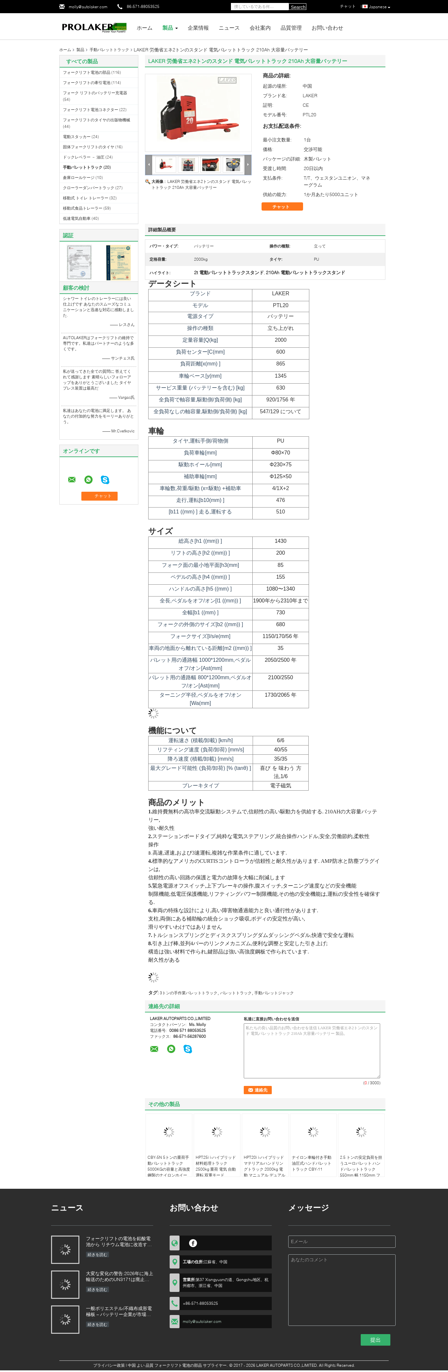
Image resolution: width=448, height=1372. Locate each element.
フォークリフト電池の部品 (86, 72)
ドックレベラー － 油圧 (83, 157)
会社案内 (260, 27)
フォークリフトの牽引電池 (86, 82)
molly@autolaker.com (88, 6)
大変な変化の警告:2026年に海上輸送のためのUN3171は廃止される (119, 1276)
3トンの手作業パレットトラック (188, 992)
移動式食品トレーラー (82, 208)
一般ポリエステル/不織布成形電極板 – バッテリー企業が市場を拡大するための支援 (119, 1311)
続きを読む (97, 1254)
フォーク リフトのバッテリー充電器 (95, 92)
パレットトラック (236, 992)
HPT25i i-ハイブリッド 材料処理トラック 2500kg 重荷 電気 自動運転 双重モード (216, 1166)
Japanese (379, 7)
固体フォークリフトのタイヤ (88, 146)
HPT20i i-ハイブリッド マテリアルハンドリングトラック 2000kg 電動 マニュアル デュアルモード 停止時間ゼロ (264, 1169)
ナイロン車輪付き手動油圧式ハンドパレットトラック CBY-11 (311, 1163)
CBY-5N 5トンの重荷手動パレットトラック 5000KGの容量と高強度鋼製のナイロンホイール (169, 1169)
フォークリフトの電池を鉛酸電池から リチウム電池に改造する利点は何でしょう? (119, 1242)
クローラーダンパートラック (88, 187)
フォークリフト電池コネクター (90, 109)
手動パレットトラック (109, 49)
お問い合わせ (327, 27)
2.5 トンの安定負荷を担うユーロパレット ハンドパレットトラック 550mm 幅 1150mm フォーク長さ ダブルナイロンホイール (361, 1172)
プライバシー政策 (109, 1365)
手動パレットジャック (274, 992)
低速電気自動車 (77, 218)
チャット (285, 206)
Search (298, 7)
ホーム (145, 27)
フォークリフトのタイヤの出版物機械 (96, 119)
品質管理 (291, 27)
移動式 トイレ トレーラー (85, 197)
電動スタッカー (77, 136)
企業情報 (198, 27)
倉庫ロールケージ (79, 177)
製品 (167, 27)
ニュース (229, 27)
